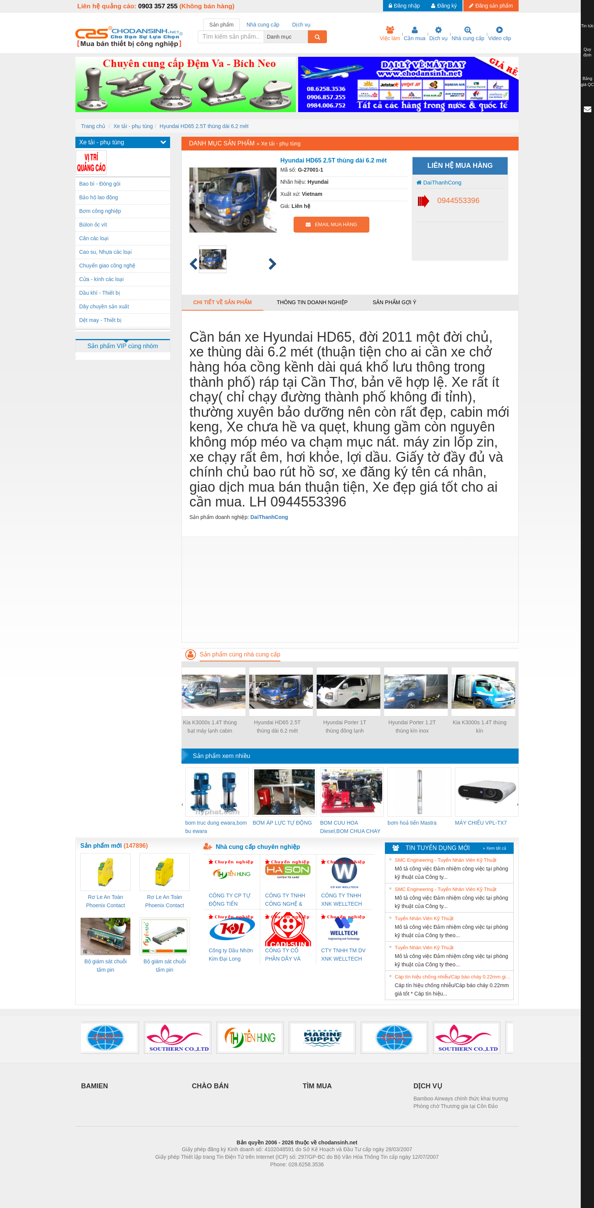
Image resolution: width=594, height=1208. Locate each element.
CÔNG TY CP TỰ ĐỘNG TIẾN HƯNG (229, 900)
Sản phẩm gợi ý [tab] (394, 302)
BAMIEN (94, 1086)
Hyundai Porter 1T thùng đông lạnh (344, 726)
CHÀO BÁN (210, 1086)
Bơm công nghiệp (100, 211)
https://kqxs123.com (333, 1176)
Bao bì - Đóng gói (99, 184)
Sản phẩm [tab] (221, 25)
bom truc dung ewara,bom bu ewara (216, 827)
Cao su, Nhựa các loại (105, 252)
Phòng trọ (248, 1176)
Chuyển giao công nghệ (107, 266)
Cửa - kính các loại (101, 279)
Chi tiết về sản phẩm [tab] (222, 302)
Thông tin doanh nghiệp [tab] (312, 302)
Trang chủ (93, 126)
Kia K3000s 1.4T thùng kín (479, 726)
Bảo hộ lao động (98, 197)
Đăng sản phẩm (491, 6)
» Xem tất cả (494, 848)
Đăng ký (443, 6)
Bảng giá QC (587, 81)
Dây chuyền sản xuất (104, 306)
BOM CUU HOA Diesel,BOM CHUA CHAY (350, 827)
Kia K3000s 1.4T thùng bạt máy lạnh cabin (210, 726)
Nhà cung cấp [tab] (263, 25)
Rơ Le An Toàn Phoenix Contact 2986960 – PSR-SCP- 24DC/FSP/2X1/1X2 (105, 902)
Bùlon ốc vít (93, 225)
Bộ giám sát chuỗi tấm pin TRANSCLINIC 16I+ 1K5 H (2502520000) (105, 966)
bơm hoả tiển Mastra (412, 823)
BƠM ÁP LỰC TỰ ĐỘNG (282, 823)
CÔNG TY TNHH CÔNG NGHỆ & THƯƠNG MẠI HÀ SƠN (286, 900)
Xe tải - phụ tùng (133, 126)
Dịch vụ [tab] (301, 25)
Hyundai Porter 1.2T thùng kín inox (412, 726)
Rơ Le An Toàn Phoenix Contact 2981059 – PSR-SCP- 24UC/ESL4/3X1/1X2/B (164, 902)
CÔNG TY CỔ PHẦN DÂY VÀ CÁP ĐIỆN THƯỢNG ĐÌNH (284, 955)
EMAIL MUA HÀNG (331, 224)
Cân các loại (93, 238)
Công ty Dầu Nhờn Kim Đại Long (231, 954)
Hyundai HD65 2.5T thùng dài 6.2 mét (204, 126)
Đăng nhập (404, 6)
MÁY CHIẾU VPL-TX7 (481, 823)
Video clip (499, 33)
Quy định (587, 52)
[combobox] (305, 36)
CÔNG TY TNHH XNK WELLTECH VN (341, 900)
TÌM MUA (317, 1086)
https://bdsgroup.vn (287, 1176)
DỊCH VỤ (428, 1086)
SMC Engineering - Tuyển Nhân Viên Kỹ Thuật (445, 860)
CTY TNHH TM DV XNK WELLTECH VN (343, 955)
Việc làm (390, 33)
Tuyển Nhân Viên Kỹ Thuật (424, 918)
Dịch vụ (438, 33)
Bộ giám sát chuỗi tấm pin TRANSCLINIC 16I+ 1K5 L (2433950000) (165, 966)
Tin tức (587, 25)
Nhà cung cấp (468, 33)
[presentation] (182, 804)
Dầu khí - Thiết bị (99, 293)
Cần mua (414, 33)
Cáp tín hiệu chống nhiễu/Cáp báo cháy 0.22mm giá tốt (453, 977)
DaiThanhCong (438, 182)
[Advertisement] (350, 589)
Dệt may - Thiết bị (100, 320)
